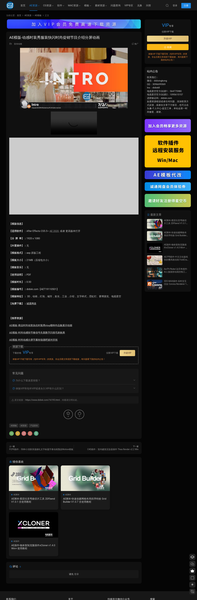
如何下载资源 (73, 570)
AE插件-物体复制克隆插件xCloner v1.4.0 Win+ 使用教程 (118, 500)
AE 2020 (54, 231)
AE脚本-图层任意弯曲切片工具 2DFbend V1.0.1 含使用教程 (29, 500)
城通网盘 (31, 303)
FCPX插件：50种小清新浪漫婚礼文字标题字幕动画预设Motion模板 (41, 449)
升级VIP (127, 353)
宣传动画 (18, 44)
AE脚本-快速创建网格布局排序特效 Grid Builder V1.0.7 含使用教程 (74, 500)
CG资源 (47, 5)
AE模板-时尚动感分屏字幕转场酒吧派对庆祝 (33, 339)
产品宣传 (34, 426)
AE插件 (105, 495)
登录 (76, 528)
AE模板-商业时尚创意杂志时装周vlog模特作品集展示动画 (40, 325)
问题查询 (116, 5)
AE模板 (14, 426)
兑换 (139, 5)
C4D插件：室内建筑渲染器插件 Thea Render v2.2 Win (113, 449)
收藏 (168, 47)
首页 (22, 5)
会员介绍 (72, 575)
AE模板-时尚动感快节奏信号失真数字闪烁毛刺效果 (37, 332)
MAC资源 (73, 5)
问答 (148, 5)
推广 (137, 44)
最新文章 (154, 214)
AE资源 (33, 5)
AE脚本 (17, 495)
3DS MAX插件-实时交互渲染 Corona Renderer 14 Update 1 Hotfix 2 (176, 284)
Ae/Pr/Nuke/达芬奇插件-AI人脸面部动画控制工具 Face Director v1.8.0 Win (175, 272)
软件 (59, 5)
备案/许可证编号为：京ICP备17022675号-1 (98, 592)
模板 (86, 5)
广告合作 (72, 584)
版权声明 (72, 579)
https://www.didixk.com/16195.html (42, 400)
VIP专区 (129, 5)
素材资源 (100, 5)
